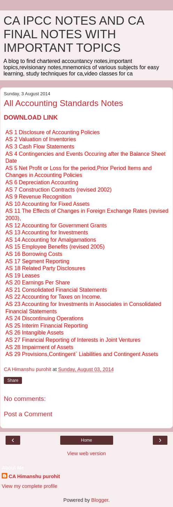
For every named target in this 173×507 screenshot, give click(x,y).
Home (86, 440)
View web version (86, 453)
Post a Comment (28, 414)
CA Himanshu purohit (34, 476)
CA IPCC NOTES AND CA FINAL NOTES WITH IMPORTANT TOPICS (73, 34)
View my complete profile (29, 486)
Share (12, 380)
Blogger (99, 500)
